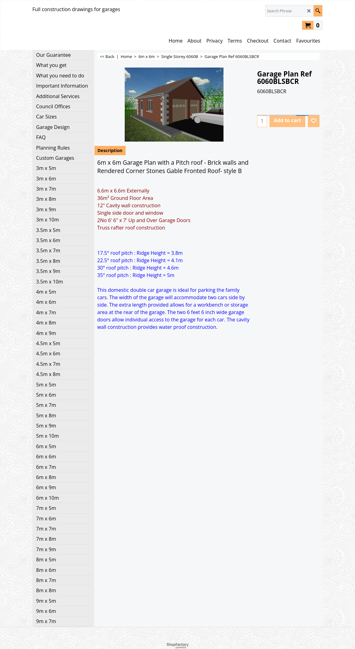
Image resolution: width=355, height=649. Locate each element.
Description (110, 150)
